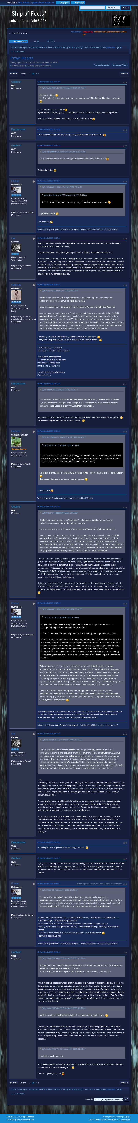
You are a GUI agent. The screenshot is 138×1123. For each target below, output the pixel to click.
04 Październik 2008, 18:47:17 (48, 285)
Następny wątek (120, 65)
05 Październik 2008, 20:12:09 (48, 733)
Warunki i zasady (115, 1117)
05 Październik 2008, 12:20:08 (48, 507)
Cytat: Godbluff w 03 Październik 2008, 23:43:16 (62, 187)
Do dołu (13, 74)
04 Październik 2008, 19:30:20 (48, 383)
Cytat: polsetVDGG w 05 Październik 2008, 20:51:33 (63, 958)
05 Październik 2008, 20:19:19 (48, 842)
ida (13, 238)
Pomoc (105, 1117)
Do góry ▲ (127, 1117)
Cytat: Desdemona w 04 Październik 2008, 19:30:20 (63, 437)
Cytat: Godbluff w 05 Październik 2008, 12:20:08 (62, 609)
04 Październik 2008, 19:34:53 (48, 431)
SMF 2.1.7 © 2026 (13, 1117)
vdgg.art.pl (87, 32)
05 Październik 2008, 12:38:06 (48, 603)
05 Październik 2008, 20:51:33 (48, 883)
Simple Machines (27, 1117)
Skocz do (89, 1099)
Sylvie (118, 47)
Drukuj (124, 74)
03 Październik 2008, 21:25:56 (48, 129)
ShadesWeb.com (27, 1120)
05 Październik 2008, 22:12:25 (48, 952)
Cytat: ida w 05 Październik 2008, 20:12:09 (60, 890)
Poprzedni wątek (102, 65)
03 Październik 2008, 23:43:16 (48, 145)
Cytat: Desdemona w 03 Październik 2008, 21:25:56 (63, 152)
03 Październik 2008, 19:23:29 (48, 82)
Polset (15, 180)
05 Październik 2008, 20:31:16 (48, 858)
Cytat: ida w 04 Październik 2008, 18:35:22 (60, 291)
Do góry (14, 1083)
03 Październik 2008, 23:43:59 (48, 181)
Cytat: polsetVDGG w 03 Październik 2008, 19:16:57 (63, 88)
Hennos (15, 431)
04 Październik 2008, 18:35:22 (48, 238)
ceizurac (16, 284)
